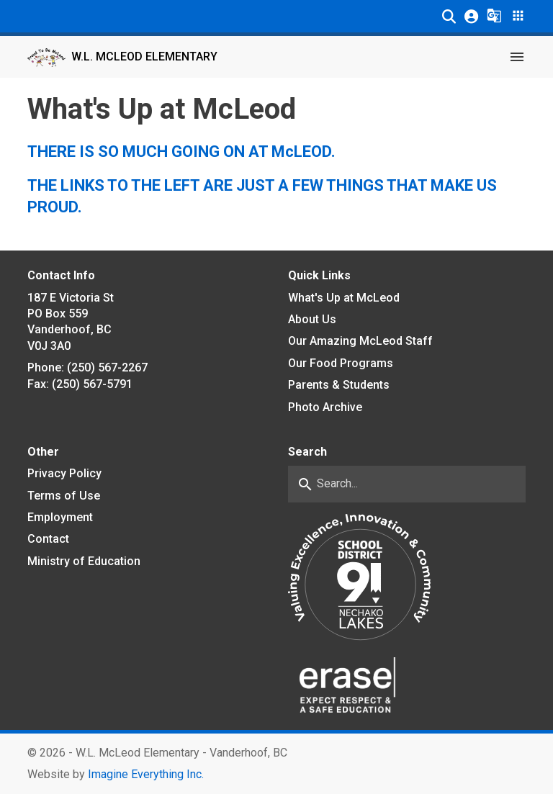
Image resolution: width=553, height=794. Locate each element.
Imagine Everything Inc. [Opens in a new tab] (146, 774)
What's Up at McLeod (344, 297)
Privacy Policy (64, 473)
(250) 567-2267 (107, 367)
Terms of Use (63, 495)
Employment (60, 517)
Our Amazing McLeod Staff (360, 341)
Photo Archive (325, 407)
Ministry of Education (83, 561)
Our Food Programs (340, 363)
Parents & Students (339, 385)
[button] (449, 16)
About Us (312, 319)
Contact (48, 539)
